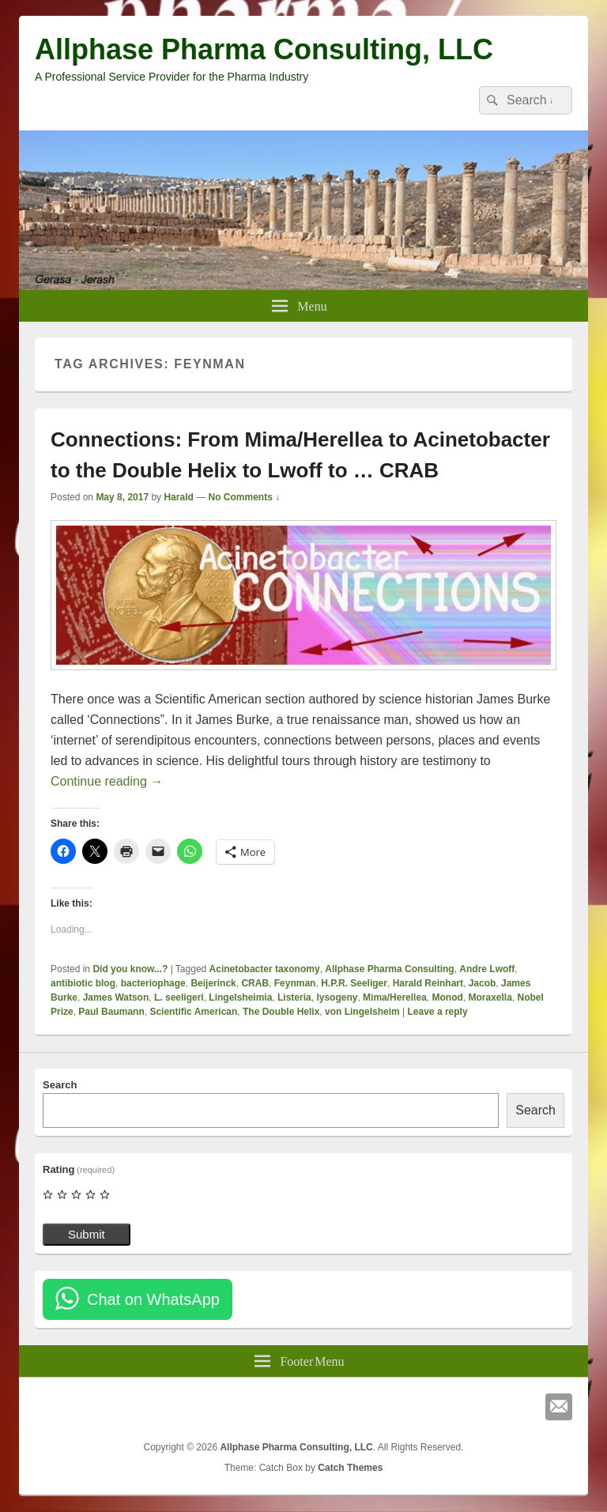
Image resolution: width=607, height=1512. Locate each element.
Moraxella (489, 997)
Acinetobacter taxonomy (264, 969)
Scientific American (193, 1011)
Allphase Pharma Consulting (389, 969)
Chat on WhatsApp (153, 1299)
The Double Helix (281, 1011)
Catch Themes (350, 1467)
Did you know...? (130, 969)
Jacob (482, 983)
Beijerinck (213, 983)
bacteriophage (153, 983)
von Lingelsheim (362, 1011)
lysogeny (336, 997)
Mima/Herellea (395, 997)
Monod (447, 997)
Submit (86, 1234)
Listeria (294, 997)
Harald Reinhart (428, 983)
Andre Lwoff (487, 969)
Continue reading (107, 781)
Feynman (295, 983)
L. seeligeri (179, 997)
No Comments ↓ (245, 497)
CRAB (255, 983)
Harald (178, 497)
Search (60, 1085)
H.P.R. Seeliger (354, 983)
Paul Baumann (111, 1011)
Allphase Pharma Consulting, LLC (264, 49)
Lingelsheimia (240, 997)
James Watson (116, 997)
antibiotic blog (83, 983)
